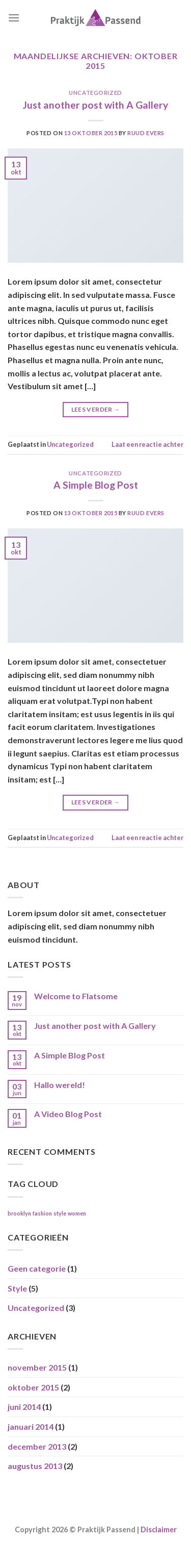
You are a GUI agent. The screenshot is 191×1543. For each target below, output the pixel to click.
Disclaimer (159, 1529)
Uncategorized (95, 92)
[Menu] (14, 17)
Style (17, 1288)
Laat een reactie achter (147, 444)
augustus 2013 (35, 1466)
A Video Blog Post (68, 1114)
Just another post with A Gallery (95, 105)
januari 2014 (30, 1426)
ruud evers (146, 133)
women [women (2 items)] (77, 1213)
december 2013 (37, 1446)
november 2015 (37, 1367)
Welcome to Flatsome (76, 996)
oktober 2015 (33, 1387)
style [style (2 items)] (59, 1213)
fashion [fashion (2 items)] (42, 1213)
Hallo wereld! (59, 1085)
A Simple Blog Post (95, 485)
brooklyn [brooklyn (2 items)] (19, 1213)
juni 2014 (24, 1406)
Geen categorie (37, 1268)
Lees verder (95, 409)
